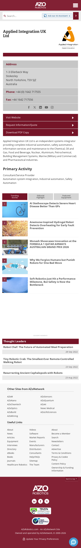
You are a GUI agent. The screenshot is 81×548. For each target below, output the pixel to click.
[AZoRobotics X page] (46, 501)
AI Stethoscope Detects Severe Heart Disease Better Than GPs (53, 205)
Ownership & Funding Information (63, 469)
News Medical (47, 408)
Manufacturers (36, 445)
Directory (11, 449)
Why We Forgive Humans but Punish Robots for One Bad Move (52, 261)
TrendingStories (15, 196)
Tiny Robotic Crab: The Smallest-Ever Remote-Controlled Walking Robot (38, 360)
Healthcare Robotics (17, 464)
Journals (11, 460)
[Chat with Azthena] (73, 542)
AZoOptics (12, 408)
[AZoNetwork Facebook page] (40, 501)
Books (10, 456)
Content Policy (59, 463)
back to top (71, 479)
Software (33, 433)
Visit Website (13, 117)
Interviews (12, 445)
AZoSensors (46, 396)
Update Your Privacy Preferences (40, 539)
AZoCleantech (14, 404)
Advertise (56, 449)
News (10, 433)
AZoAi (43, 404)
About (10, 429)
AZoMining (12, 416)
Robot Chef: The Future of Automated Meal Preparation (38, 347)
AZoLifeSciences (48, 412)
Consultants (35, 453)
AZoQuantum (47, 400)
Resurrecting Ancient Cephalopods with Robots (32, 373)
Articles (11, 437)
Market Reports (37, 437)
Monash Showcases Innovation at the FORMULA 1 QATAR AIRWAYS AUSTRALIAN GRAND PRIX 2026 (53, 244)
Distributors (35, 449)
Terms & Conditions (61, 453)
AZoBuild (11, 412)
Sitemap (33, 460)
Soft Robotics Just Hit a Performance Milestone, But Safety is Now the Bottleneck (52, 281)
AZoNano (11, 400)
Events (32, 441)
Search (55, 437)
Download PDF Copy (17, 132)
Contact (55, 445)
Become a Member (61, 433)
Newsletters (58, 441)
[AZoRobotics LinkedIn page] (34, 501)
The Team (34, 464)
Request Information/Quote (21, 125)
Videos (32, 429)
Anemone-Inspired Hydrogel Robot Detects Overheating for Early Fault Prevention (52, 225)
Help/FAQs (34, 456)
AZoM (10, 396)
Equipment (12, 441)
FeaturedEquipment (66, 196)
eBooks (10, 453)
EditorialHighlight (40, 196)
